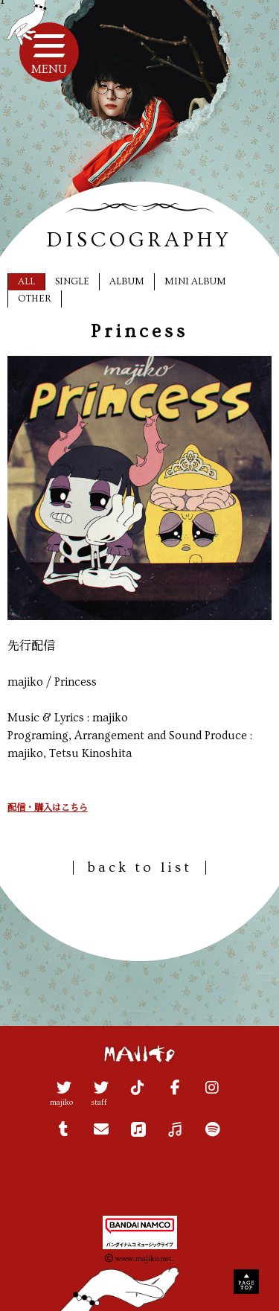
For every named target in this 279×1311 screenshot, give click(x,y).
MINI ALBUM (195, 281)
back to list (139, 868)
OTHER (34, 298)
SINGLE (72, 281)
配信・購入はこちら (47, 808)
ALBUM (126, 281)
